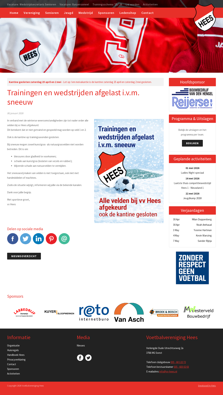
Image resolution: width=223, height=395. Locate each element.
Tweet (25, 240)
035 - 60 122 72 (178, 362)
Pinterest (51, 240)
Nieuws (81, 345)
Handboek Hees (16, 354)
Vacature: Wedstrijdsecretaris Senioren (31, 4)
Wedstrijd (85, 13)
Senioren (52, 13)
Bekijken (192, 143)
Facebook (12, 240)
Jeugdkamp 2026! (192, 196)
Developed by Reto (207, 385)
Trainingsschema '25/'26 (107, 4)
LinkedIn (38, 240)
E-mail (64, 240)
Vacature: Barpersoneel (74, 4)
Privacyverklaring (16, 359)
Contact (147, 13)
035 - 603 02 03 (181, 366)
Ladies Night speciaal (192, 170)
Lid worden (133, 4)
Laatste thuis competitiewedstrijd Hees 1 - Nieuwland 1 (192, 183)
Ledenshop (128, 13)
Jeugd (68, 13)
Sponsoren (106, 13)
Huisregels (13, 350)
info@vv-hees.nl (168, 371)
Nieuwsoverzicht (24, 256)
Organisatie (13, 345)
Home (14, 13)
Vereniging (32, 13)
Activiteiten (150, 4)
